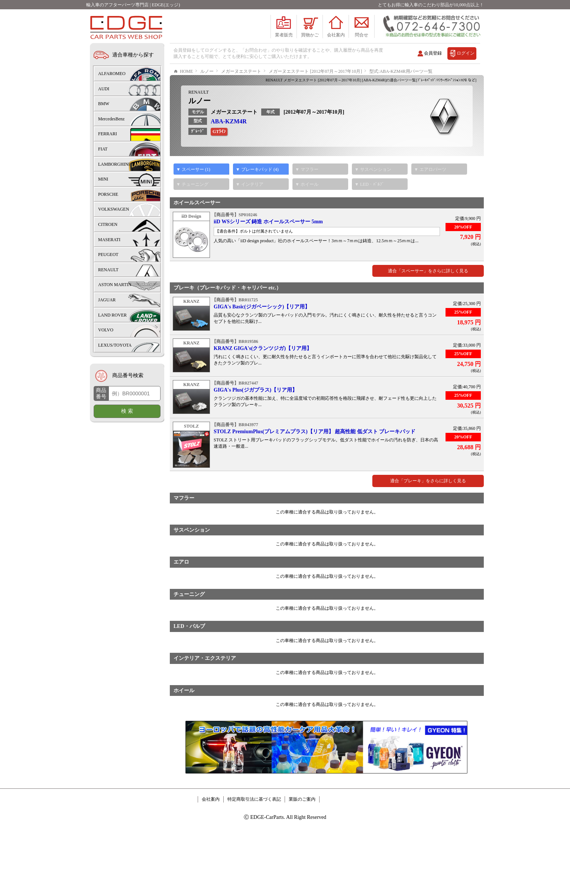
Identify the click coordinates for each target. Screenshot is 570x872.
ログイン (466, 53)
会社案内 (211, 821)
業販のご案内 (302, 821)
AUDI (103, 88)
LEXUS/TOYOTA (115, 345)
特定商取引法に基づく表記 (254, 821)
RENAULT (198, 114)
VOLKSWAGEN (113, 209)
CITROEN (107, 224)
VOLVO (105, 330)
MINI (103, 179)
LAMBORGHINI (114, 164)
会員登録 (433, 53)
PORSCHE (108, 194)
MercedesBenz (111, 118)
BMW (103, 103)
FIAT (102, 149)
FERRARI (107, 133)
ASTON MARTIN (114, 284)
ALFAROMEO (112, 73)
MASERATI (109, 239)
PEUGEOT (108, 254)
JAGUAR (107, 299)
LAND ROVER (112, 315)
